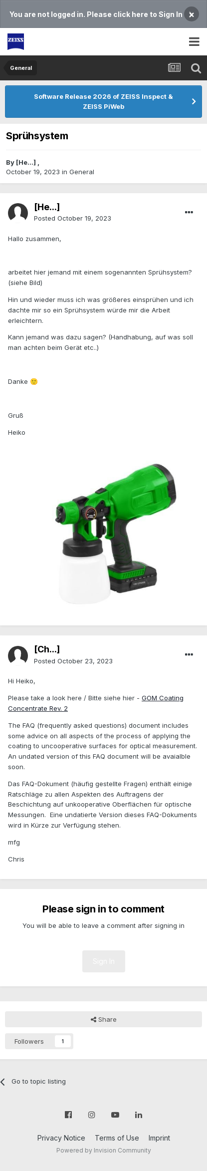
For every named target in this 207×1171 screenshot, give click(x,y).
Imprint (159, 1138)
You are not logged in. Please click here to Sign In (96, 14)
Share (104, 1019)
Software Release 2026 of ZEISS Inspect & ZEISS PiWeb (103, 101)
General (81, 172)
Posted (72, 218)
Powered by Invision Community (103, 1150)
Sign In (104, 961)
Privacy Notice (61, 1138)
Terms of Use (117, 1138)
